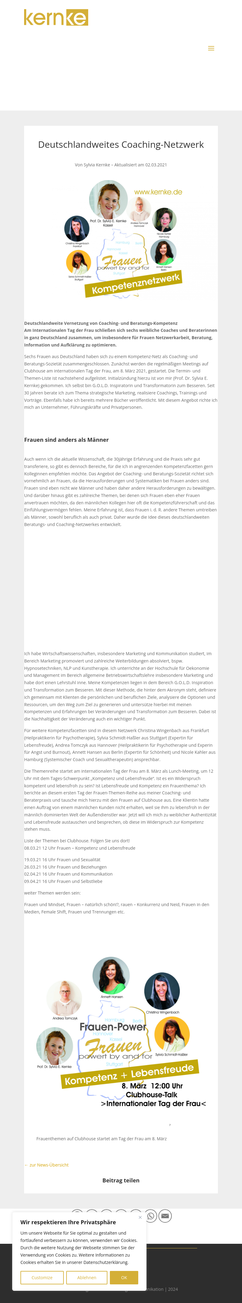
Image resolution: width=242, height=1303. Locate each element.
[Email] (165, 1216)
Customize (42, 1277)
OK (124, 1277)
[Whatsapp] (150, 1216)
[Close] (140, 1217)
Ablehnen (86, 1277)
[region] (79, 1251)
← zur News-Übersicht (46, 1165)
